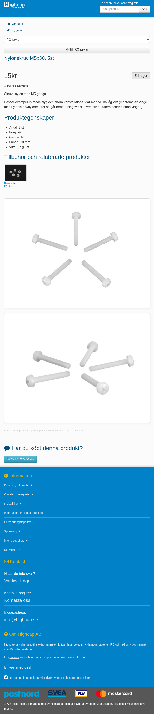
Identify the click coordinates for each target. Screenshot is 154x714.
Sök (144, 9)
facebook (29, 677)
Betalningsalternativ (16, 485)
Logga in (14, 30)
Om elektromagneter (17, 494)
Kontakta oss (17, 600)
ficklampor (90, 644)
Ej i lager (140, 76)
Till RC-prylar (77, 49)
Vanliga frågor (18, 580)
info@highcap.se (21, 619)
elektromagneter (46, 644)
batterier (103, 644)
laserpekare (74, 644)
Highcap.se (11, 644)
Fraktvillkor (11, 503)
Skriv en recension (20, 459)
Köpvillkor (10, 549)
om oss (14, 657)
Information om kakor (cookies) (24, 512)
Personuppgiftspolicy (17, 522)
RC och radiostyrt (121, 644)
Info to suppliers (14, 540)
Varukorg (15, 23)
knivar (62, 644)
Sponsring (10, 531)
